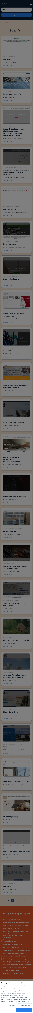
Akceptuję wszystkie (24, 1010)
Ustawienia (12, 1005)
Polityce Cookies (24, 1001)
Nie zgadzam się (25, 1005)
